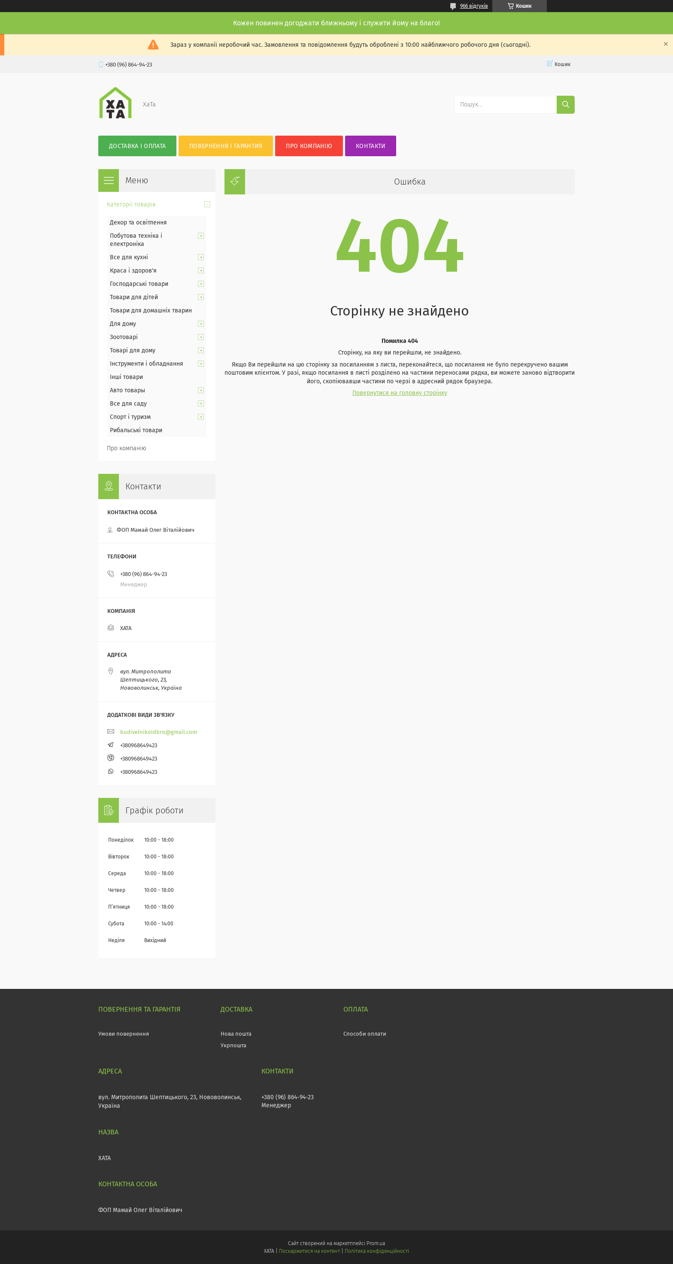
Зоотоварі (124, 337)
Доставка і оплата (137, 146)
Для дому (123, 323)
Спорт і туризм (130, 417)
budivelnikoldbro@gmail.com (158, 732)
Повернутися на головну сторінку (399, 393)
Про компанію (309, 146)
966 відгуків (474, 6)
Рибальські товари (136, 430)
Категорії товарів (131, 204)
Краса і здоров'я (133, 270)
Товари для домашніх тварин (151, 310)
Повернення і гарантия (225, 146)
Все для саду (128, 403)
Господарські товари (139, 284)
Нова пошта (236, 1034)
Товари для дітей (134, 297)
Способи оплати (364, 1034)
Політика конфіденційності (377, 1251)
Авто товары (127, 390)
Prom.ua (376, 1243)
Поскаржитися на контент (309, 1251)
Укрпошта (233, 1045)
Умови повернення (123, 1034)
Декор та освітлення (138, 222)
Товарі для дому (132, 350)
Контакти (370, 146)
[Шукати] (566, 105)
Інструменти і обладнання (146, 363)
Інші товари (126, 377)
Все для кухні (129, 257)
